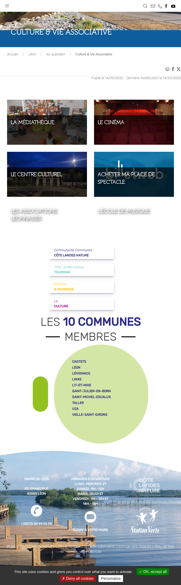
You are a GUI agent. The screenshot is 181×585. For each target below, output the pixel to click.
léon (76, 379)
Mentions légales (46, 558)
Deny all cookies (78, 579)
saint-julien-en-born (91, 403)
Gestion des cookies (134, 558)
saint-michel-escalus (91, 409)
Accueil (12, 66)
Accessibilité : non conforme (90, 558)
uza (75, 421)
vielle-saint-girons (89, 426)
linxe (76, 391)
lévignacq (81, 385)
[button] (7, 4)
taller (78, 415)
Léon (32, 66)
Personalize (111, 579)
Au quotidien (55, 66)
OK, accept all (153, 572)
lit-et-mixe (81, 397)
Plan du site (18, 558)
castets (79, 373)
